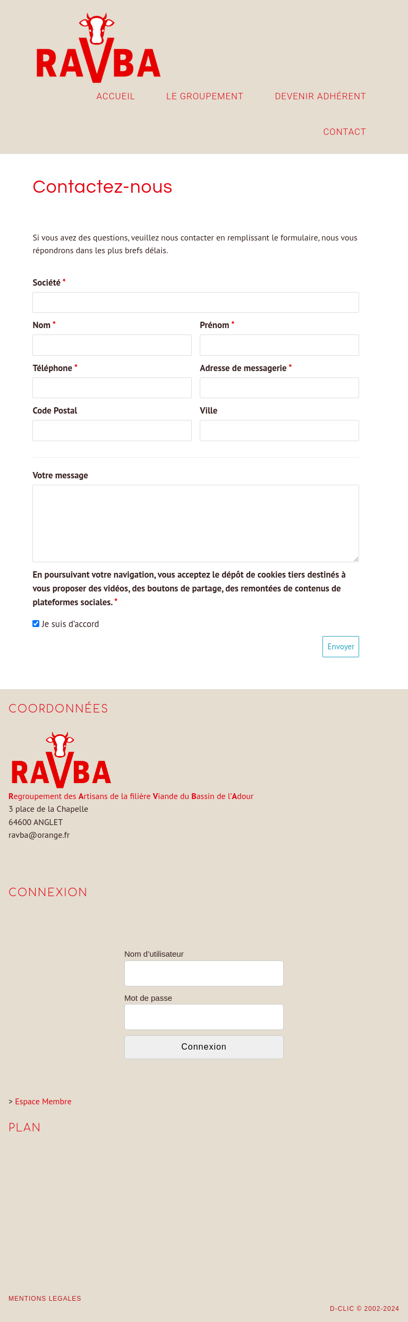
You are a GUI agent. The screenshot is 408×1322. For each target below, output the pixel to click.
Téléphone (55, 368)
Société (49, 282)
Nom (44, 325)
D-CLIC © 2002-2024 (365, 1308)
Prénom (217, 325)
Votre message (60, 475)
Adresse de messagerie (246, 368)
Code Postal (54, 410)
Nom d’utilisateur (154, 953)
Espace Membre (43, 1101)
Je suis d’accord (65, 624)
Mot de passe (148, 997)
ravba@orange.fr (39, 834)
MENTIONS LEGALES (44, 1298)
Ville (208, 410)
